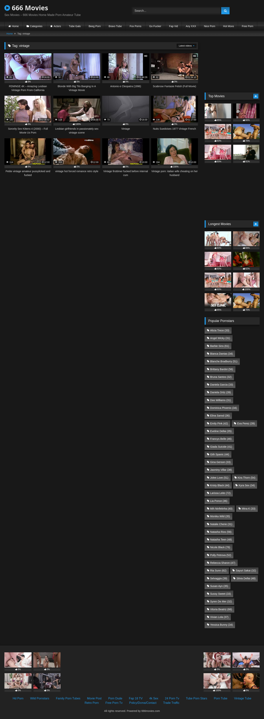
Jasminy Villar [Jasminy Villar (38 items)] (221, 469)
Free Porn (247, 26)
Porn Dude (115, 698)
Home (15, 26)
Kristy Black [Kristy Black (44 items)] (219, 485)
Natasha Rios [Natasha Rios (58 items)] (220, 531)
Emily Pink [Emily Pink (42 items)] (219, 423)
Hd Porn (18, 698)
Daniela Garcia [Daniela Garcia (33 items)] (221, 384)
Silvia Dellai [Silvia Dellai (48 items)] (246, 578)
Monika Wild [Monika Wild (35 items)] (220, 516)
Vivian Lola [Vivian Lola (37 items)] (219, 617)
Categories (36, 26)
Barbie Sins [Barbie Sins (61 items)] (219, 345)
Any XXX (191, 26)
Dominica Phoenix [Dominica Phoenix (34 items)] (223, 407)
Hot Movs (228, 26)
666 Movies (26, 7)
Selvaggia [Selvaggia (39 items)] (218, 578)
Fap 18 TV (135, 698)
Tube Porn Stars (196, 698)
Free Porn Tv (113, 702)
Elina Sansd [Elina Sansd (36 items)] (220, 415)
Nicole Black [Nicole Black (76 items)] (220, 547)
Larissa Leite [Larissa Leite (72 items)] (220, 493)
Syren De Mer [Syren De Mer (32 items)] (221, 601)
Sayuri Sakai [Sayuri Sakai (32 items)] (246, 570)
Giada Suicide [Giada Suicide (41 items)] (221, 446)
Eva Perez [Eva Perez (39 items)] (246, 423)
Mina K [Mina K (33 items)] (248, 508)
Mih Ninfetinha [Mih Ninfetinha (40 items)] (221, 508)
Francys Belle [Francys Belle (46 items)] (221, 438)
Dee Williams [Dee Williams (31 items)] (220, 400)
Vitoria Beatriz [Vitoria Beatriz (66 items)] (221, 609)
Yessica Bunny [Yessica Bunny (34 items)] (221, 624)
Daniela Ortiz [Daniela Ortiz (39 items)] (220, 392)
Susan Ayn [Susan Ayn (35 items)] (219, 586)
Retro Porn (92, 702)
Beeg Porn (95, 26)
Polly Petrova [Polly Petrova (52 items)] (220, 555)
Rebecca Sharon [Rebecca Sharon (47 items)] (222, 562)
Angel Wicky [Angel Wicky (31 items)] (220, 338)
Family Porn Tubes (68, 698)
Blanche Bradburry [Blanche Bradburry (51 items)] (223, 361)
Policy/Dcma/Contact (143, 702)
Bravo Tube (115, 26)
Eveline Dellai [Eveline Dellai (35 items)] (221, 431)
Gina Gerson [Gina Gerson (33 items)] (220, 462)
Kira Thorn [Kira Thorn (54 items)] (246, 477)
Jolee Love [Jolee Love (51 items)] (219, 477)
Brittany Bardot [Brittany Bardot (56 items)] (221, 369)
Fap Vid (173, 26)
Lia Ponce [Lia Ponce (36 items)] (218, 500)
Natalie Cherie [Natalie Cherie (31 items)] (221, 524)
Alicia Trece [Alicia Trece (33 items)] (219, 330)
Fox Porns (135, 26)
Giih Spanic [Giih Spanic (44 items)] (219, 454)
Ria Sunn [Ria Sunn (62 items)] (218, 570)
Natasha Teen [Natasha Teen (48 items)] (221, 539)
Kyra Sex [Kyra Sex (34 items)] (247, 485)
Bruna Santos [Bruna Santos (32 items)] (221, 376)
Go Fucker (155, 26)
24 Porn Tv (172, 698)
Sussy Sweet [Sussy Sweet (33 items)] (220, 593)
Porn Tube (220, 698)
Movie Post (94, 698)
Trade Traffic (171, 702)
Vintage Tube (242, 698)
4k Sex (153, 698)
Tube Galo (75, 26)
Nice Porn (209, 26)
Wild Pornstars (39, 698)
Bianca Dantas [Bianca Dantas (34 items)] (221, 353)
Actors (57, 26)
